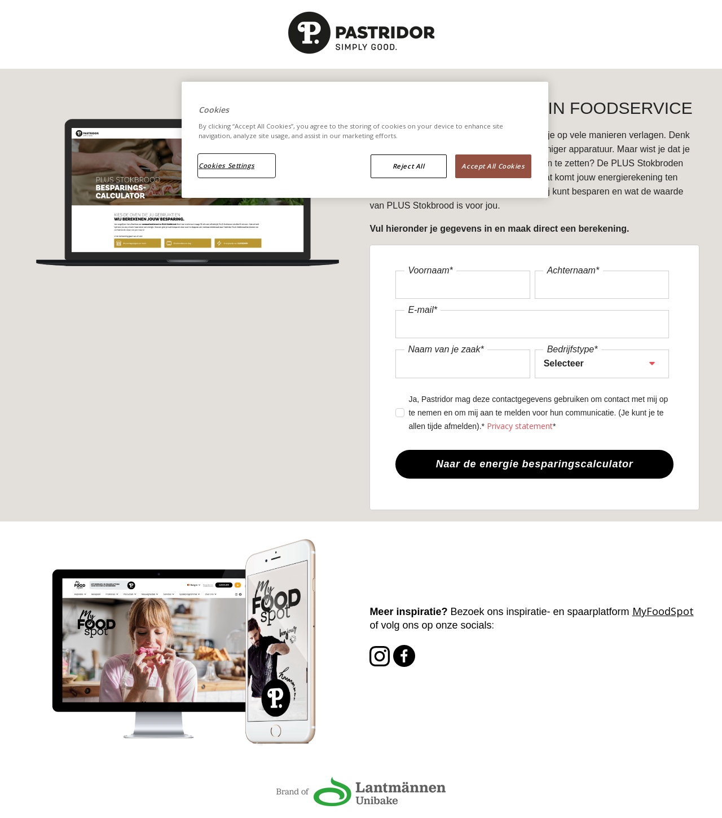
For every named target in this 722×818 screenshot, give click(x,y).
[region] (365, 140)
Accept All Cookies (493, 166)
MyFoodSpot (663, 611)
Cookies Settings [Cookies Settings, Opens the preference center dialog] (226, 165)
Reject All (409, 166)
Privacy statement (520, 426)
